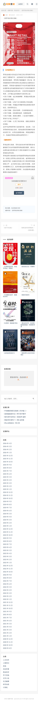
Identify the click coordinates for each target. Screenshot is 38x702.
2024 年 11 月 (8, 495)
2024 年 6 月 (7, 510)
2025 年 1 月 (7, 489)
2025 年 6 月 (7, 474)
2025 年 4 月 (7, 480)
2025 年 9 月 (7, 465)
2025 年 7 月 (7, 471)
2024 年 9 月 (7, 501)
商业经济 (16, 10)
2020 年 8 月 (7, 648)
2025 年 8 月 (7, 468)
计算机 (5, 687)
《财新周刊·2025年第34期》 (28, 354)
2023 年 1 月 (7, 562)
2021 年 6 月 (7, 621)
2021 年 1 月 (7, 636)
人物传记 (6, 663)
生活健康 (6, 681)
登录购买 (19, 192)
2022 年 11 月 (8, 569)
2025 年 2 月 (7, 486)
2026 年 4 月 (7, 443)
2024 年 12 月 (8, 492)
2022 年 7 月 (7, 581)
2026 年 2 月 (7, 449)
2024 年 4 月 (7, 517)
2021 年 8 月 (7, 614)
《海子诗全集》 (8, 228)
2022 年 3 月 (7, 593)
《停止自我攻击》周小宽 (11, 423)
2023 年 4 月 (7, 553)
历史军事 (6, 669)
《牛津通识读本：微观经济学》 (10, 295)
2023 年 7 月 (7, 544)
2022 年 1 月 (7, 599)
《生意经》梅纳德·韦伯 (10, 323)
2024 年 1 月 (7, 526)
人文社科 (6, 660)
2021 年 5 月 (7, 624)
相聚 (5, 15)
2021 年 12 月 (8, 602)
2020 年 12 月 (8, 639)
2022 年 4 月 (7, 590)
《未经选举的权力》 (9, 353)
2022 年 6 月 (7, 584)
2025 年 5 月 (7, 477)
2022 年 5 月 (7, 587)
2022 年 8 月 (7, 578)
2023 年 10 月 (8, 535)
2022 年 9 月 (7, 575)
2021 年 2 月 (7, 633)
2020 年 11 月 (8, 642)
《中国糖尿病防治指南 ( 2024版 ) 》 (15, 411)
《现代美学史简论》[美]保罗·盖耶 (14, 417)
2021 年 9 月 (7, 611)
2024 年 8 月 (7, 504)
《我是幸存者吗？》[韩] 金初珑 (13, 420)
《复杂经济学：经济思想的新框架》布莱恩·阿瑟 (28, 324)
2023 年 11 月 (8, 532)
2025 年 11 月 (8, 459)
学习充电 (6, 675)
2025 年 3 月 (7, 483)
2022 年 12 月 (8, 565)
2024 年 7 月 (7, 507)
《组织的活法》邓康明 (28, 266)
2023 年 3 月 (7, 556)
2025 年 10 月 (8, 462)
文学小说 (6, 678)
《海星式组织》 (25, 295)
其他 (4, 666)
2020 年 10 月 (8, 645)
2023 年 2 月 (7, 559)
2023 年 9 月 (7, 538)
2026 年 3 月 (7, 446)
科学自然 (6, 684)
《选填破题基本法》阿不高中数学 (14, 414)
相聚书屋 (10, 10)
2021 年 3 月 (7, 630)
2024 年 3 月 (7, 520)
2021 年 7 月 (7, 617)
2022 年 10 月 (8, 572)
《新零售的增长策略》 (17, 210)
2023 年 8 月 (7, 541)
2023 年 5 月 (7, 550)
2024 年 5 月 (7, 514)
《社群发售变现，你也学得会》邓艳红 (10, 267)
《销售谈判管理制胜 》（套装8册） (27, 229)
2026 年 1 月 (7, 452)
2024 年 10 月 (8, 498)
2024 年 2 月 (7, 523)
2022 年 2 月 (7, 596)
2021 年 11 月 (8, 605)
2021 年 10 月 (8, 608)
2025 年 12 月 (8, 455)
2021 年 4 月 (7, 627)
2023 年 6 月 (7, 547)
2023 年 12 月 (8, 529)
